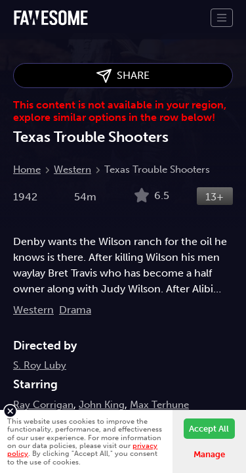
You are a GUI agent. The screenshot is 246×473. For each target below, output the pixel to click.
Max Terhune (159, 405)
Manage (209, 454)
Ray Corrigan (43, 405)
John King (102, 405)
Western (72, 169)
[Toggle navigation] (222, 18)
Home (27, 169)
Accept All (209, 429)
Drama (75, 310)
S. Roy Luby (39, 365)
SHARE (123, 76)
